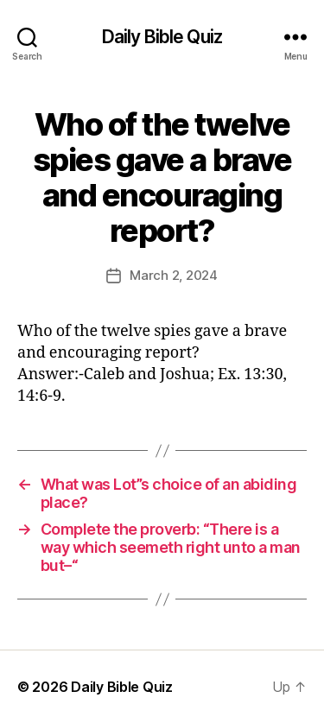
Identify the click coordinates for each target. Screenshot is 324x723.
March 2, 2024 (174, 275)
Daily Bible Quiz (162, 37)
